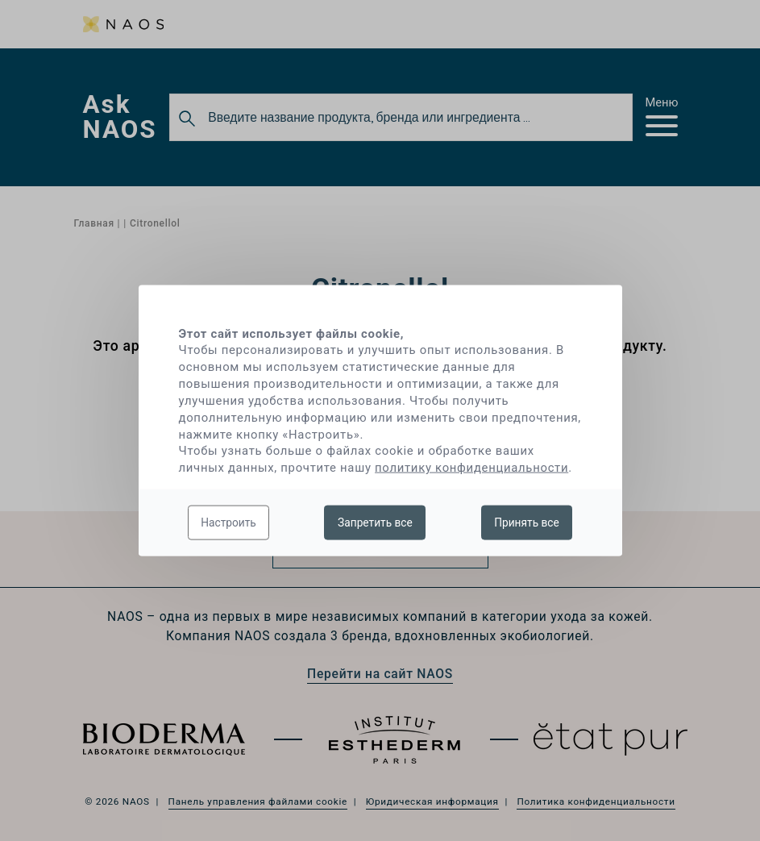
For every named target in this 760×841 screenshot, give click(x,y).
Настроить (228, 521)
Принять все (526, 521)
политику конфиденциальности (471, 467)
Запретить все (375, 521)
